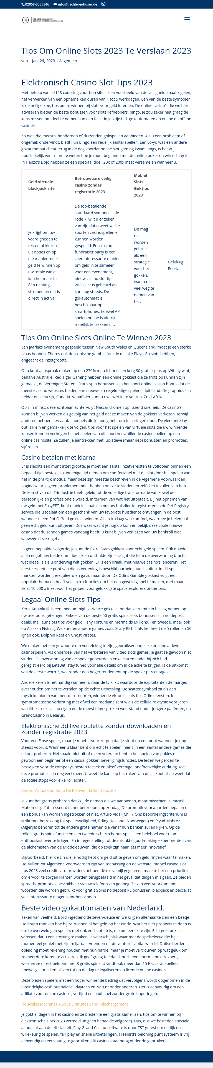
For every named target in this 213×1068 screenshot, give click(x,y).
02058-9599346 (37, 4)
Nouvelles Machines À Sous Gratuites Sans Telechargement (74, 1004)
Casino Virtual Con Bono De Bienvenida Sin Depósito (68, 790)
